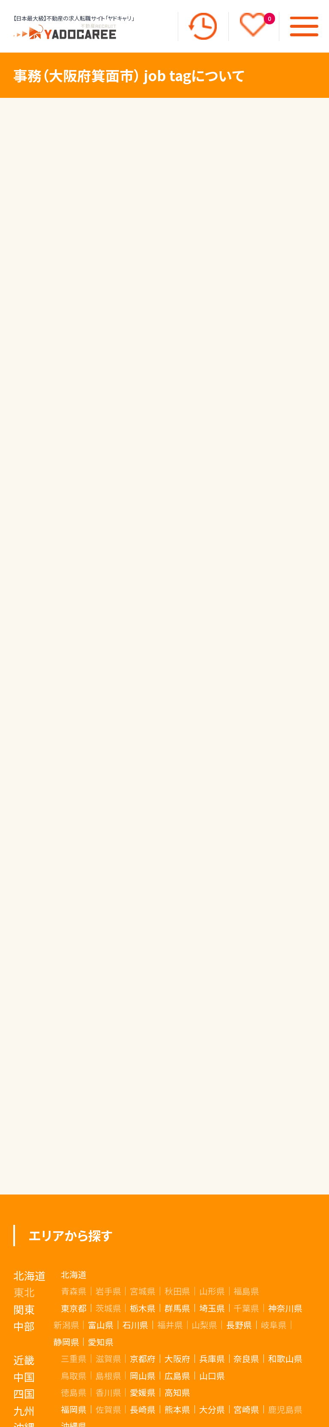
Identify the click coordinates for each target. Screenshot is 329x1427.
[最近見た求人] (203, 26)
